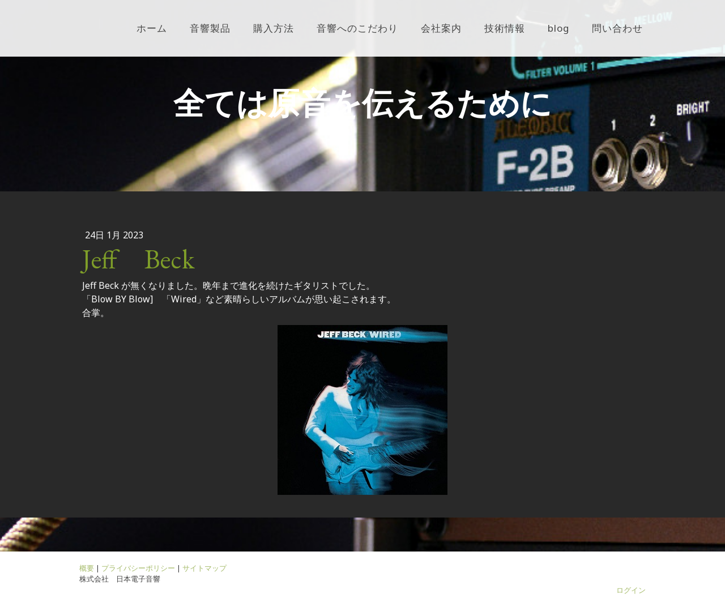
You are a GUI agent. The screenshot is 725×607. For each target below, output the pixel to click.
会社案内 (441, 28)
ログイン (631, 590)
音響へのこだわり (357, 28)
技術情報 (504, 28)
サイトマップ (204, 568)
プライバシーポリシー (138, 568)
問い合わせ (617, 28)
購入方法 (273, 28)
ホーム (152, 28)
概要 (86, 568)
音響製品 (210, 28)
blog (558, 28)
